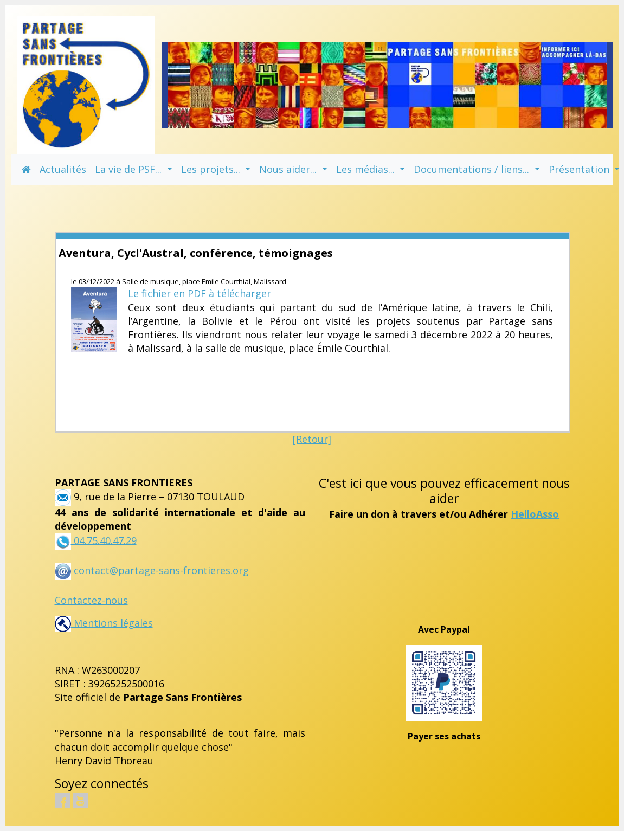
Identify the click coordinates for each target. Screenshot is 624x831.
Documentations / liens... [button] (473, 169)
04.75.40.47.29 (104, 539)
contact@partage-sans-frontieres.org (161, 570)
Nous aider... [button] (289, 169)
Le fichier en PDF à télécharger (199, 293)
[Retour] (312, 439)
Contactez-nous (91, 600)
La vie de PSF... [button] (129, 169)
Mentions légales (104, 622)
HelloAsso (535, 513)
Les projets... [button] (212, 169)
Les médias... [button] (366, 169)
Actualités (63, 169)
